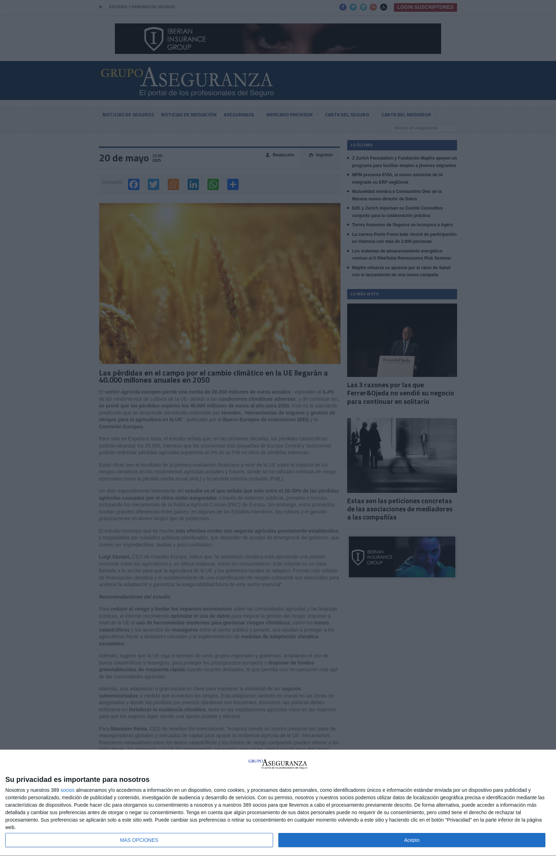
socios (68, 790)
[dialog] (278, 803)
